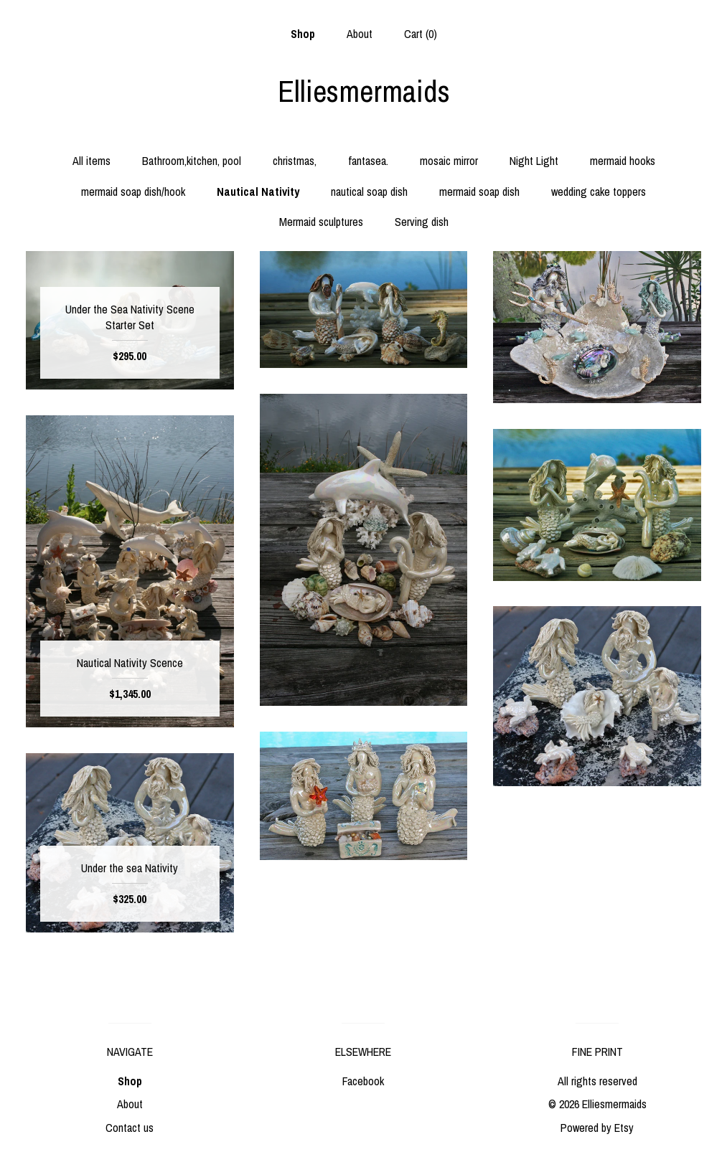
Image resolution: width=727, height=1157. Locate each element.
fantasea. (368, 161)
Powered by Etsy (597, 1127)
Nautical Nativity (258, 191)
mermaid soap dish (479, 191)
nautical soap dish (369, 191)
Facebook (363, 1081)
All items (91, 161)
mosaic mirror (449, 161)
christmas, (294, 161)
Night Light (534, 161)
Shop (303, 34)
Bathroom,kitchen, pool (191, 161)
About (359, 34)
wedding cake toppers (598, 191)
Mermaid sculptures (321, 222)
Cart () (420, 34)
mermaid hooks (622, 161)
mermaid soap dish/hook (133, 191)
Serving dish (422, 222)
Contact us (129, 1127)
